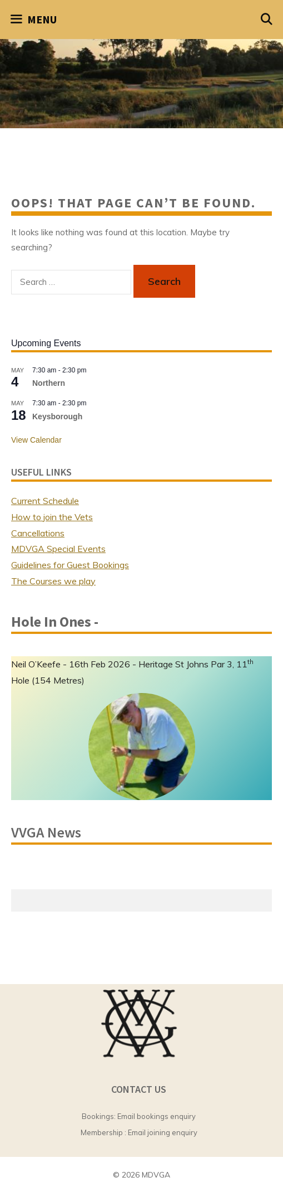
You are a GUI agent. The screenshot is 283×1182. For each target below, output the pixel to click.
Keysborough (57, 416)
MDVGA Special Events (58, 548)
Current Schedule (45, 500)
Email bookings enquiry (156, 1116)
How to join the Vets (52, 516)
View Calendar (36, 439)
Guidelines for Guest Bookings (70, 564)
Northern (48, 383)
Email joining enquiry (162, 1132)
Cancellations (37, 533)
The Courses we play (53, 581)
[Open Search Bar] (267, 19)
